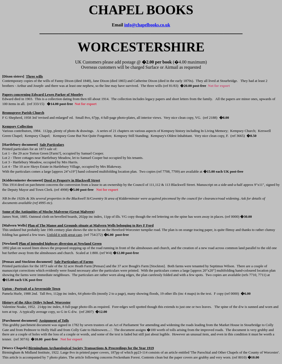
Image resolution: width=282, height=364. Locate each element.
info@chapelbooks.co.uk (147, 25)
